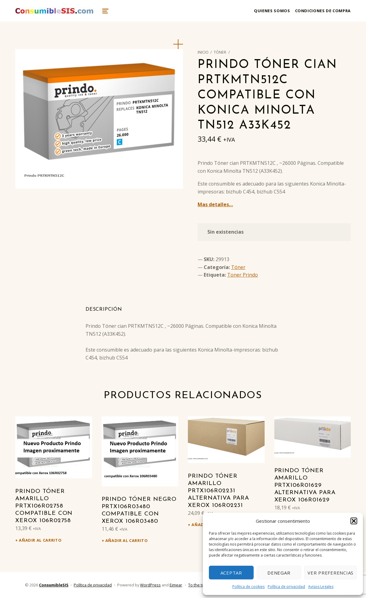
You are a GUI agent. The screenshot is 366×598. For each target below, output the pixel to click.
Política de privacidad (286, 586)
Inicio (203, 52)
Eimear (176, 585)
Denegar (278, 573)
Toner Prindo (242, 274)
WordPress (150, 585)
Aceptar (231, 573)
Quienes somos (272, 10)
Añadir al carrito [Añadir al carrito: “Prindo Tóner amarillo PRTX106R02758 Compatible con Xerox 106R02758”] (40, 540)
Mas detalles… (215, 204)
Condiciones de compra (323, 10)
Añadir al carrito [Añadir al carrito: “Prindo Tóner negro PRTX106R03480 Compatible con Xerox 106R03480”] (126, 540)
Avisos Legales (320, 586)
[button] (354, 521)
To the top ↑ (198, 585)
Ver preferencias (331, 573)
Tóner (220, 52)
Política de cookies (248, 586)
